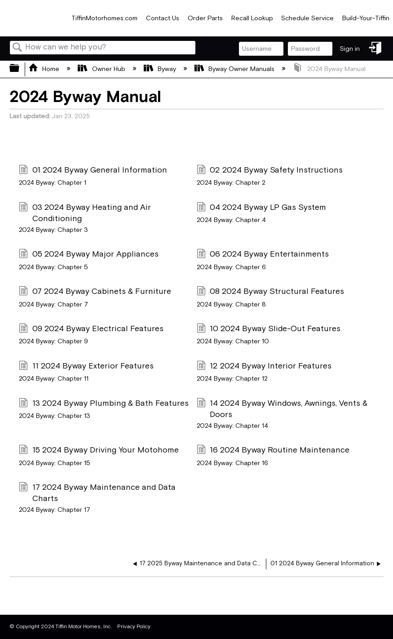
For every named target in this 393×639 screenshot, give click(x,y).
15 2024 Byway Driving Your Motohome (98, 450)
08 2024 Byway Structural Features (270, 292)
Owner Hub (102, 69)
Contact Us (162, 18)
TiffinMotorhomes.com (104, 18)
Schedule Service (307, 18)
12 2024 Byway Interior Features (264, 366)
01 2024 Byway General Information (93, 171)
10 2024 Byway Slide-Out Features (268, 329)
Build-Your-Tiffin (365, 18)
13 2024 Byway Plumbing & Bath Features (103, 404)
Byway (161, 69)
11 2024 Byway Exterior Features (86, 366)
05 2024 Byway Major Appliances (88, 255)
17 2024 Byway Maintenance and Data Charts (97, 493)
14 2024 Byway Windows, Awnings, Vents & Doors (282, 409)
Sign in (350, 48)
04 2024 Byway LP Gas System (261, 208)
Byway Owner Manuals (235, 69)
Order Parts (205, 18)
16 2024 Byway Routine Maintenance (273, 450)
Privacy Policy (133, 626)
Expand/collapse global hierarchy (20, 69)
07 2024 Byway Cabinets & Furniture (95, 292)
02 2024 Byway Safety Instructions (270, 171)
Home (44, 69)
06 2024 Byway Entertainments (263, 255)
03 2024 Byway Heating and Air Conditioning (84, 213)
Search (17, 48)
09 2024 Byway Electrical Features (91, 329)
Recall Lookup (252, 18)
